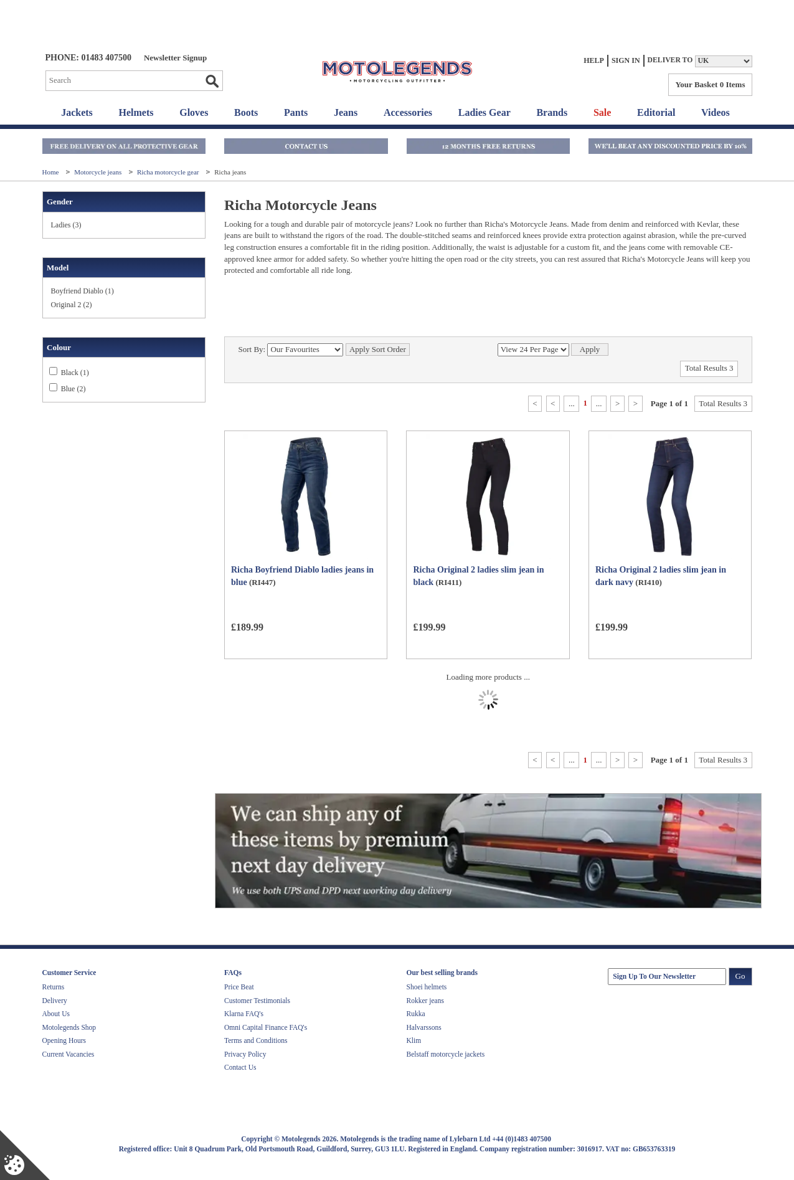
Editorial (656, 112)
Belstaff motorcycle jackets (446, 1054)
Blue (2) (73, 388)
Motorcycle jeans (98, 172)
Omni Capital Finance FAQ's (265, 1027)
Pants (296, 112)
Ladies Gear (484, 112)
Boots (246, 112)
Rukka (416, 1013)
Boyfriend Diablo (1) (82, 291)
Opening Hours (64, 1040)
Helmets (136, 112)
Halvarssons (424, 1027)
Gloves (193, 112)
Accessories (408, 112)
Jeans (345, 112)
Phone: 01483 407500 (88, 57)
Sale (602, 112)
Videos (715, 112)
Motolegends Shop (69, 1027)
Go (211, 81)
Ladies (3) (66, 225)
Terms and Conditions (255, 1040)
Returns (53, 987)
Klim (414, 1040)
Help (594, 60)
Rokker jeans (425, 1000)
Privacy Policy (245, 1054)
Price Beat (239, 987)
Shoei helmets (427, 987)
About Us (56, 1013)
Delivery (54, 1000)
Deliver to (670, 60)
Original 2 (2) (71, 304)
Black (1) (75, 372)
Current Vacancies (68, 1054)
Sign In (626, 60)
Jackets (77, 112)
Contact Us (240, 1067)
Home (51, 172)
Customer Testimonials (257, 1000)
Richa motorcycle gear (169, 172)
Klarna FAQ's (243, 1013)
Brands (551, 112)
